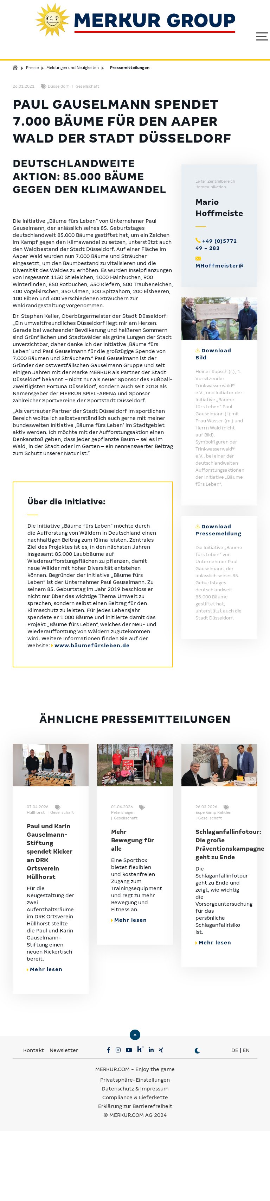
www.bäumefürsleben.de (92, 715)
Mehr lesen (45, 1039)
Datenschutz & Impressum (135, 1159)
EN (246, 1120)
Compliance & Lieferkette (135, 1167)
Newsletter (64, 1120)
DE (234, 1120)
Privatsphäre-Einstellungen (135, 1150)
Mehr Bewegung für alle (132, 910)
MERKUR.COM (112, 1139)
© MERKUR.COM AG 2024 (135, 1185)
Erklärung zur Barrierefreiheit (135, 1176)
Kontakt (34, 1120)
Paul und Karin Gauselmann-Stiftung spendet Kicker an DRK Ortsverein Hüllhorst (49, 921)
